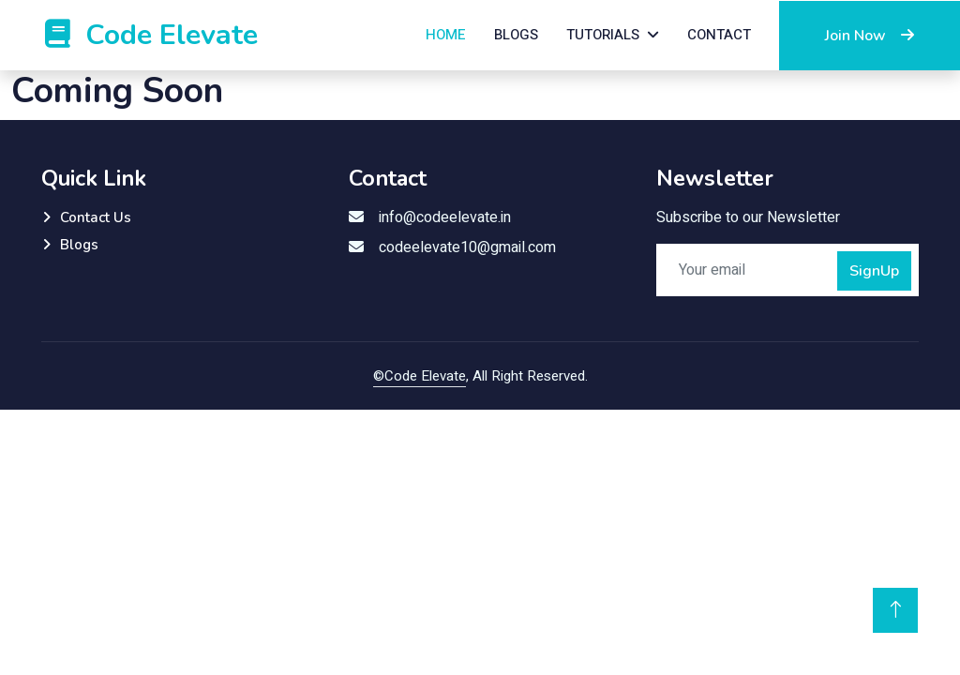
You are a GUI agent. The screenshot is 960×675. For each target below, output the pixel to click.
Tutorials (602, 34)
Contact (719, 34)
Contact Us (95, 217)
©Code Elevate (419, 376)
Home (446, 34)
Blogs (516, 34)
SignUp (874, 271)
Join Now (869, 35)
